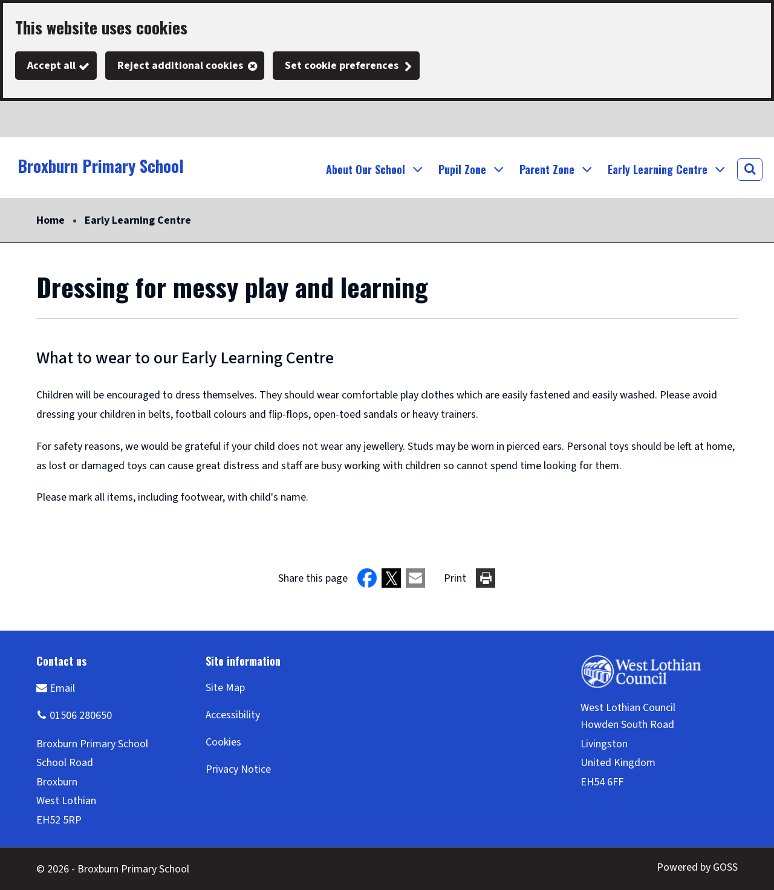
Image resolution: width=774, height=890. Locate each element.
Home (50, 220)
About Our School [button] (365, 169)
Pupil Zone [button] (462, 169)
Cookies (223, 742)
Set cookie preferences (341, 65)
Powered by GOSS (697, 867)
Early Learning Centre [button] (657, 169)
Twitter (24, 119)
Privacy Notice (238, 769)
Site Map (225, 687)
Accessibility (233, 715)
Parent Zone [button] (546, 169)
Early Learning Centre (138, 220)
